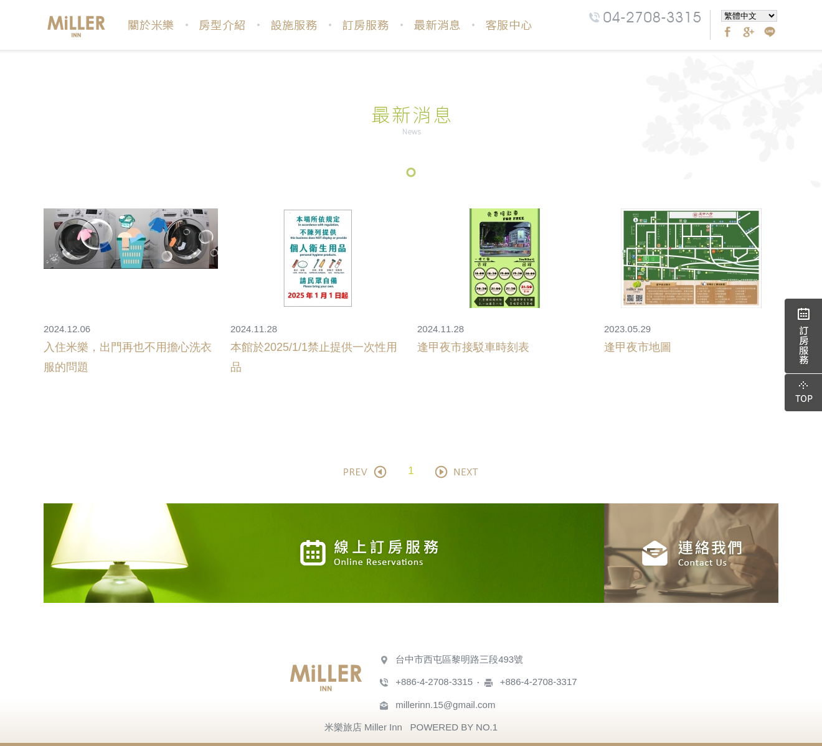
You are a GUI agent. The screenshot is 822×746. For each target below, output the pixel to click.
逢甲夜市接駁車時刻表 (473, 347)
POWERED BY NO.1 (454, 727)
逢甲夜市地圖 (637, 347)
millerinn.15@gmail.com (445, 704)
